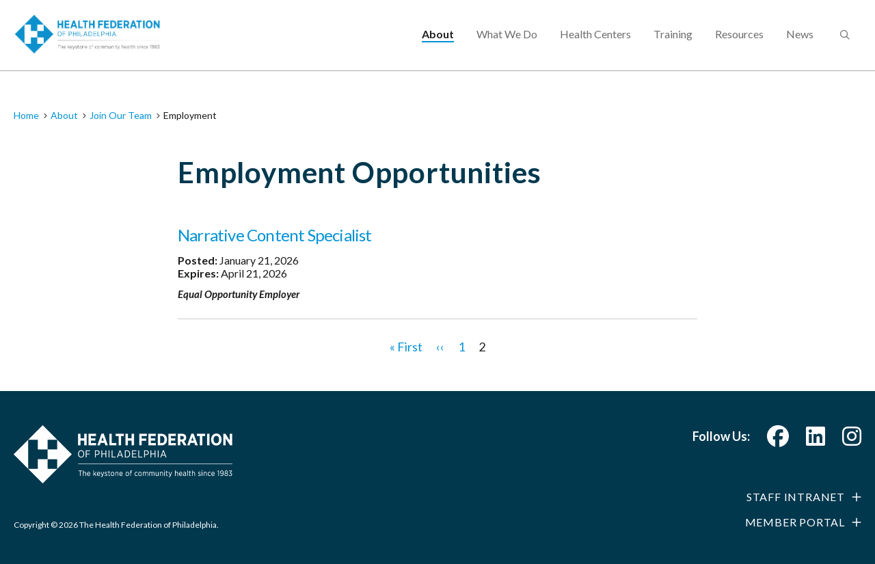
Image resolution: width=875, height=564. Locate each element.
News (799, 44)
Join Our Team (121, 115)
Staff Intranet (795, 496)
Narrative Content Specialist (275, 235)
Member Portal (795, 521)
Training (673, 44)
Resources (739, 44)
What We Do (506, 44)
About (438, 44)
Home (26, 115)
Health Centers (595, 44)
